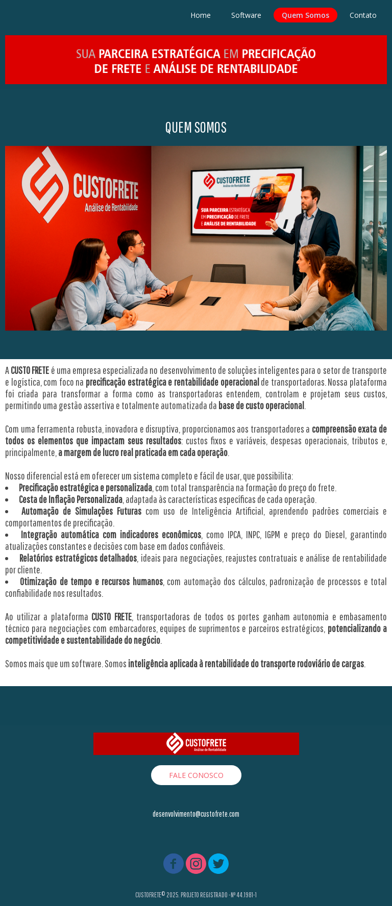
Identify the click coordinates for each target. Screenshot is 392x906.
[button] (196, 775)
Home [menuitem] (200, 15)
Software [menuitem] (246, 15)
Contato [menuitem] (363, 15)
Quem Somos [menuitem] (305, 15)
